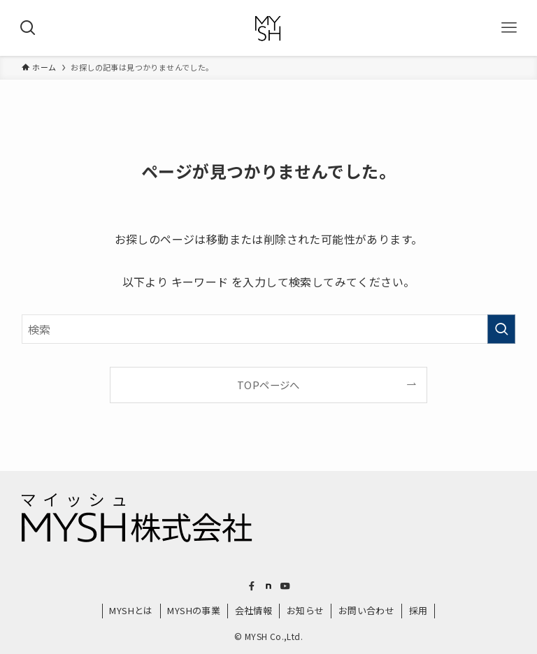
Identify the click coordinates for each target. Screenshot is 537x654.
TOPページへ (268, 384)
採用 (418, 610)
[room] (268, 586)
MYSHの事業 (193, 610)
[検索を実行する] (501, 329)
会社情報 (254, 610)
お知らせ (305, 610)
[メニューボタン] (509, 28)
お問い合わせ (366, 610)
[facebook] (251, 586)
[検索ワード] (269, 329)
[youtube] (285, 586)
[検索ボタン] (28, 28)
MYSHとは (130, 610)
